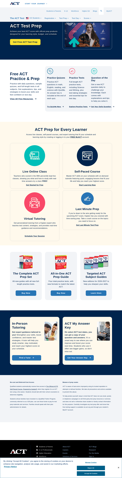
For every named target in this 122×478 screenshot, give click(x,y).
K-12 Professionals (46, 450)
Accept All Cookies (90, 473)
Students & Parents (53, 11)
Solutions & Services (70, 456)
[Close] (118, 467)
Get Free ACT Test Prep (25, 42)
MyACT (109, 11)
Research (92, 450)
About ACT (66, 447)
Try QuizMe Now (55, 107)
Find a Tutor (26, 358)
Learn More (96, 293)
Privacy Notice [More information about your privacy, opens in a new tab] (10, 467)
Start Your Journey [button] (36, 4)
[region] (61, 468)
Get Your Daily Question (102, 107)
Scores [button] (87, 18)
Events (65, 453)
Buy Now (26, 293)
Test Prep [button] (63, 18)
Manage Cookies (90, 462)
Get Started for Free (34, 185)
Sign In (91, 456)
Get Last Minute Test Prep (87, 225)
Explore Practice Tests (80, 107)
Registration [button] (50, 18)
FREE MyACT (76, 137)
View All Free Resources (23, 99)
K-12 (66, 11)
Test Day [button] (76, 18)
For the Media (94, 453)
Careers (65, 450)
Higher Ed (86, 11)
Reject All (91, 468)
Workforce (75, 11)
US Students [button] (33, 18)
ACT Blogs (93, 447)
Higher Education (45, 453)
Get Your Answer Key (79, 358)
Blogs (95, 11)
